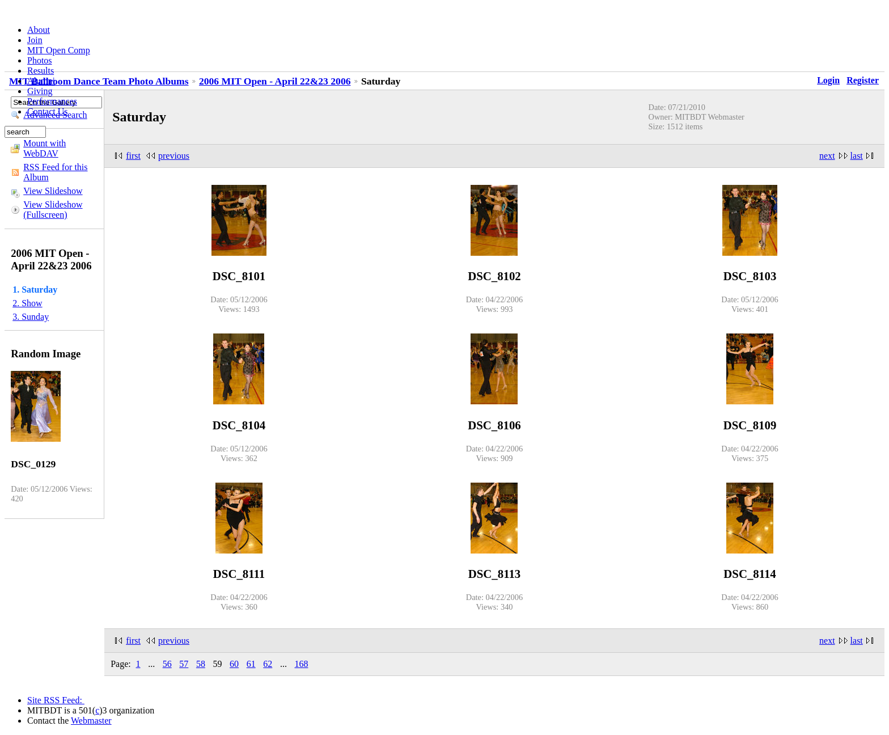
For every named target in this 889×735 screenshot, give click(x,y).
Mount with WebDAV (44, 148)
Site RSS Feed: (55, 700)
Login (828, 80)
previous (173, 155)
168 (301, 664)
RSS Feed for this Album (55, 172)
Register (862, 80)
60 (234, 664)
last (856, 155)
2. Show (27, 303)
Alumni (41, 81)
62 (267, 664)
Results (40, 70)
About (38, 30)
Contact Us (47, 111)
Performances (52, 101)
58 (200, 664)
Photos (39, 60)
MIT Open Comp (58, 50)
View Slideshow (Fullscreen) (52, 209)
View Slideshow (52, 191)
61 (251, 664)
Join (35, 40)
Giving (39, 91)
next (827, 155)
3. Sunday (30, 317)
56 (167, 664)
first (133, 155)
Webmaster (91, 720)
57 (183, 664)
